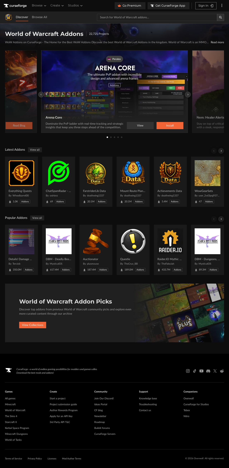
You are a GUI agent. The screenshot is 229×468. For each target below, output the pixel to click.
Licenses (52, 459)
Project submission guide (63, 404)
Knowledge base (148, 398)
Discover (22, 17)
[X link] (215, 371)
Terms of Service (13, 459)
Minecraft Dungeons (16, 434)
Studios (75, 5)
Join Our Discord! (104, 398)
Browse (39, 5)
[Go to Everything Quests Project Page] (21, 182)
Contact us (145, 410)
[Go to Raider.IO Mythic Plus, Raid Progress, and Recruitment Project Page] (170, 250)
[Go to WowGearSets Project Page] (207, 182)
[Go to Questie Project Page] (133, 250)
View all (35, 149)
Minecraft (10, 404)
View (140, 125)
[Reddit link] (222, 371)
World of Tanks (13, 440)
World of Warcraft (15, 410)
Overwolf (189, 398)
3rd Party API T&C (60, 422)
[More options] (221, 5)
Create (57, 5)
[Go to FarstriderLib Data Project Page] (95, 182)
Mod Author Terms (71, 459)
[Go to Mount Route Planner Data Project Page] (133, 182)
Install (170, 125)
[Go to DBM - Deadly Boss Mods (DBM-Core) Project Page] (58, 250)
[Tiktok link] (195, 371)
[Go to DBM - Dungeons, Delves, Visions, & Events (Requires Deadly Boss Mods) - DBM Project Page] (207, 250)
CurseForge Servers (104, 434)
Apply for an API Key (61, 416)
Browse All (39, 17)
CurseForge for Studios (196, 404)
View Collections (32, 325)
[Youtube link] (201, 371)
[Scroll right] (221, 151)
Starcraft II (11, 422)
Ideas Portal (100, 404)
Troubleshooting (148, 404)
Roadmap (99, 422)
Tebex (187, 410)
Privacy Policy (35, 459)
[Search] (220, 17)
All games (10, 398)
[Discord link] (208, 371)
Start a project (57, 398)
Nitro (186, 416)
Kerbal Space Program (17, 428)
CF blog (98, 410)
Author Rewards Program (64, 410)
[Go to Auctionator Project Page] (95, 250)
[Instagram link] (188, 371)
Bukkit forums (102, 428)
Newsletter (100, 416)
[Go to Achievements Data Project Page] (170, 182)
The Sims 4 (11, 416)
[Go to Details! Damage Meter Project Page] (21, 250)
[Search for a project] (157, 17)
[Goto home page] (16, 6)
